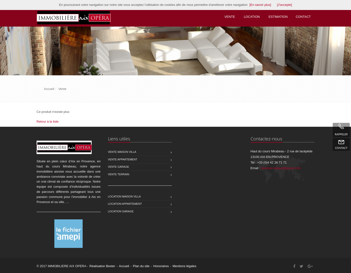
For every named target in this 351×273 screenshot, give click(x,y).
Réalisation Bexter (102, 266)
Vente (229, 17)
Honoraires (161, 266)
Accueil (124, 266)
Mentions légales (184, 266)
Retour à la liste (47, 121)
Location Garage (121, 211)
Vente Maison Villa (122, 151)
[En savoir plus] (260, 5)
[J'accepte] (284, 5)
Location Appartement (125, 203)
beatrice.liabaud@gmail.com (281, 168)
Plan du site (141, 266)
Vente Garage (118, 166)
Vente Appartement (122, 159)
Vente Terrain (118, 174)
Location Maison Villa (124, 196)
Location (252, 17)
